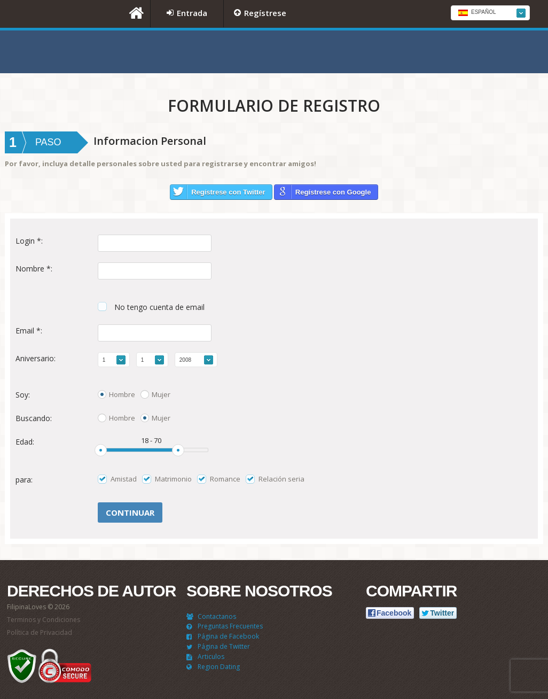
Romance (225, 479)
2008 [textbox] (185, 360)
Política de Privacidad (39, 632)
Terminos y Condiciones (43, 619)
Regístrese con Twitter (228, 192)
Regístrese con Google (333, 192)
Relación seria (281, 479)
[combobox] (490, 12)
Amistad (124, 479)
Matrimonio (173, 479)
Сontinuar (130, 512)
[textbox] (490, 13)
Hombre (122, 394)
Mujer (161, 394)
